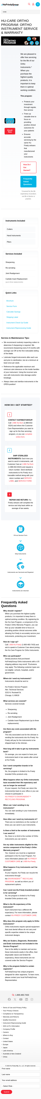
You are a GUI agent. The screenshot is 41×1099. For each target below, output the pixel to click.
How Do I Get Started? (27, 167)
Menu (38, 4)
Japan (5, 1047)
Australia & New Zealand (12, 1054)
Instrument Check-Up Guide (17, 323)
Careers (6, 1032)
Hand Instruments (14, 235)
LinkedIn (26, 999)
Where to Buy (8, 1035)
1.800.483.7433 (22, 995)
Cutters (10, 229)
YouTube (20, 999)
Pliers (9, 242)
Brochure (10, 301)
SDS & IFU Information (11, 1026)
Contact (6, 1038)
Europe (5, 1044)
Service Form (11, 306)
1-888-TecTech (17, 423)
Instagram (32, 999)
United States (8, 1041)
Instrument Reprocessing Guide (18, 328)
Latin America (8, 1051)
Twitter (15, 999)
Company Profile (9, 1029)
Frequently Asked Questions (27, 181)
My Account (33, 4)
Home (4, 12)
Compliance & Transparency (13, 1014)
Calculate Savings (13, 312)
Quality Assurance (9, 1020)
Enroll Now (9, 131)
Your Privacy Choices (10, 1011)
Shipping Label (12, 317)
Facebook (9, 999)
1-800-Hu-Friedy (15, 645)
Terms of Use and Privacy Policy (14, 1007)
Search (29, 4)
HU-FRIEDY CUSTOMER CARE (23, 915)
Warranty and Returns (11, 1017)
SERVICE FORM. (25, 481)
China (5, 1057)
